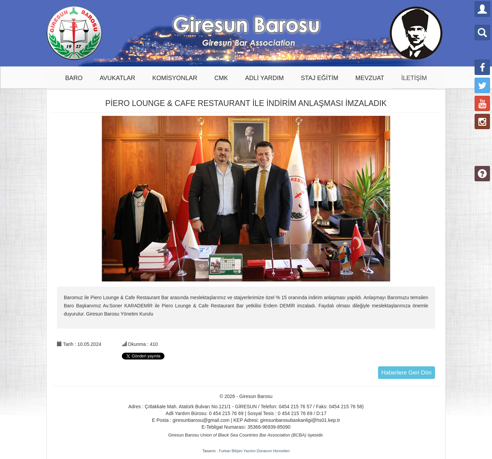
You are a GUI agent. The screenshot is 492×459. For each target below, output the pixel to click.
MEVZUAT (369, 78)
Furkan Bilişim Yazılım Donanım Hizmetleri (254, 451)
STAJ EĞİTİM (319, 78)
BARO (74, 78)
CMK (221, 78)
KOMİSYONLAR (174, 78)
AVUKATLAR (117, 78)
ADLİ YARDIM (264, 78)
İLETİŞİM (414, 78)
